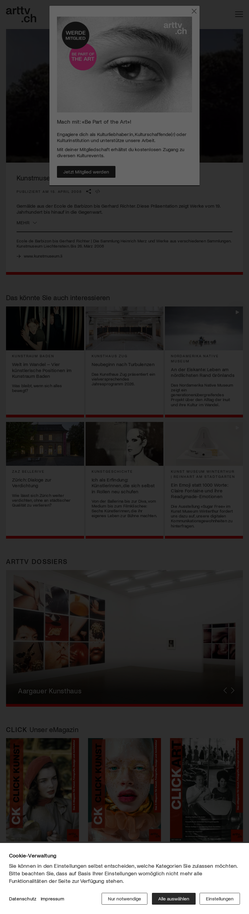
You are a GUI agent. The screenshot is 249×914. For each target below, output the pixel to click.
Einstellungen (220, 899)
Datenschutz (22, 899)
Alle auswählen (173, 899)
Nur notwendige (123, 899)
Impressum (52, 899)
